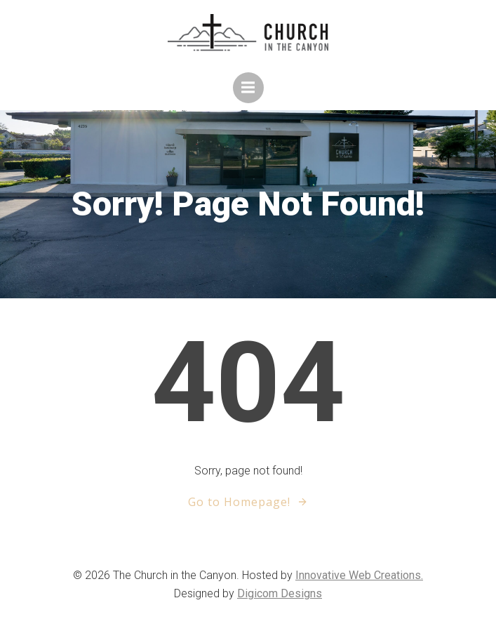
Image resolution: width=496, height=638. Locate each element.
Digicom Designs (279, 593)
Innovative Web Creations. (359, 575)
